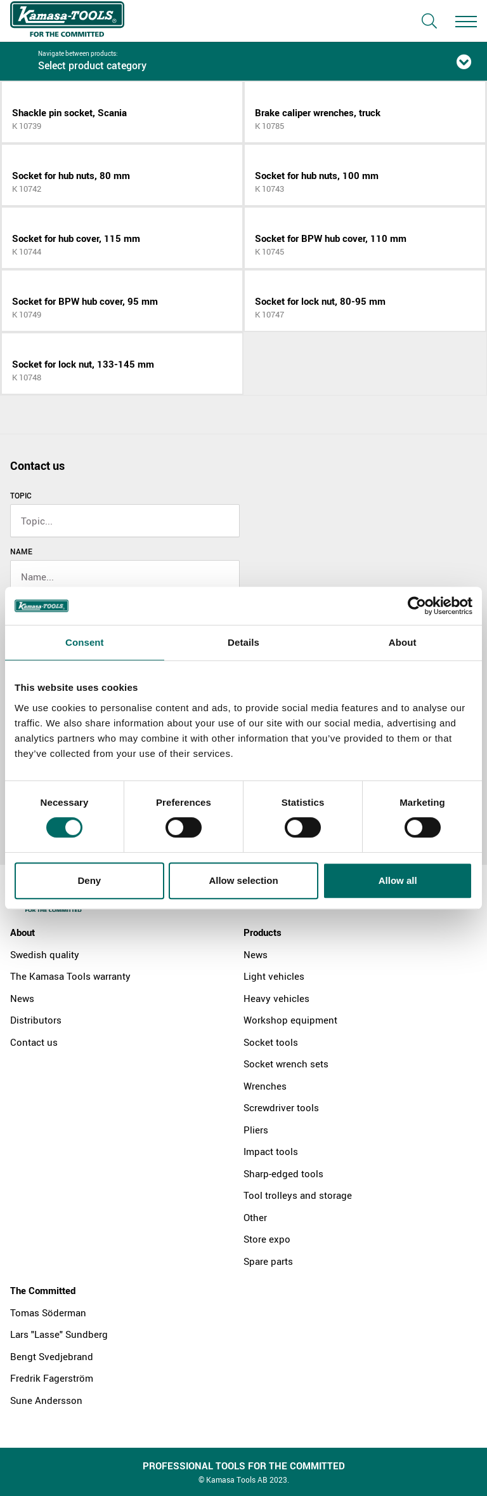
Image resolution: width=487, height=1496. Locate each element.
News (22, 998)
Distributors (36, 1019)
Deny (89, 880)
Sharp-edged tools (283, 1173)
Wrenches (265, 1085)
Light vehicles (274, 976)
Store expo (267, 1238)
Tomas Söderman (48, 1312)
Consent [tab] (84, 642)
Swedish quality (44, 954)
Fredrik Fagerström (51, 1378)
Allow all (398, 880)
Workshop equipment (290, 1019)
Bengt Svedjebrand (51, 1356)
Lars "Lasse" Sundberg (59, 1334)
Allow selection (243, 880)
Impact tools (271, 1151)
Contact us (34, 1042)
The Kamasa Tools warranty (70, 976)
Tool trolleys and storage (298, 1195)
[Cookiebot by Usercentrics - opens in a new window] (416, 605)
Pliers (256, 1129)
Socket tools (271, 1042)
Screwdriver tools (281, 1107)
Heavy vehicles (276, 998)
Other (255, 1217)
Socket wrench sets (286, 1063)
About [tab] (403, 642)
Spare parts (268, 1261)
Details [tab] (243, 642)
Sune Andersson (46, 1400)
